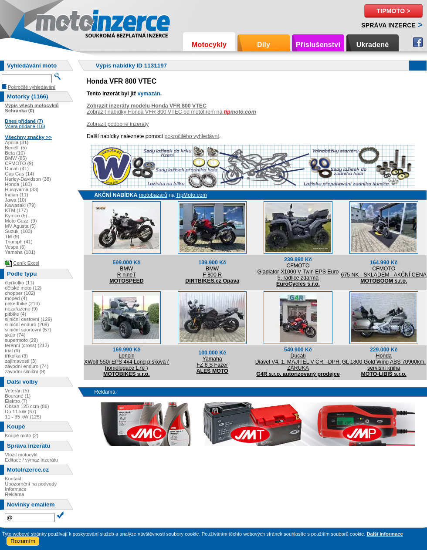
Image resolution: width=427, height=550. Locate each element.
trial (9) (12, 350)
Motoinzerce (54, 22)
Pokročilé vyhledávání (31, 87)
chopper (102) (20, 293)
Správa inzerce (388, 25)
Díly (263, 44)
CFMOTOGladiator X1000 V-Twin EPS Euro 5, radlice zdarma (298, 272)
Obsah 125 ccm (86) (27, 406)
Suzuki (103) (18, 231)
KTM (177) (16, 210)
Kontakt (13, 478)
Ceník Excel (26, 263)
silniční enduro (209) (27, 324)
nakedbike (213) (22, 303)
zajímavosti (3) (21, 361)
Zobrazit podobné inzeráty (118, 124)
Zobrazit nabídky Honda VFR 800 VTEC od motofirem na (171, 112)
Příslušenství (318, 44)
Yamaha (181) (20, 252)
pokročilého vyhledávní (192, 136)
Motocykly (209, 44)
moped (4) (16, 298)
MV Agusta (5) (20, 226)
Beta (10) (15, 152)
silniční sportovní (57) (28, 329)
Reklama (14, 494)
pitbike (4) (15, 314)
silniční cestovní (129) (28, 319)
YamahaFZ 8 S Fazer (212, 362)
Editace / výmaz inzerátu (31, 459)
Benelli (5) (16, 147)
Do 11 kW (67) (20, 411)
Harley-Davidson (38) (28, 179)
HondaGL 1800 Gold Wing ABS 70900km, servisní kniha (384, 362)
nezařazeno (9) (21, 308)
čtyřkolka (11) (19, 282)
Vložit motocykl (21, 454)
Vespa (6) (15, 247)
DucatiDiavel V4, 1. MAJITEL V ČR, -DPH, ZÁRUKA (298, 362)
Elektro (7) (16, 401)
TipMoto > (393, 10)
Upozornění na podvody (31, 483)
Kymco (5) (16, 215)
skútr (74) (15, 334)
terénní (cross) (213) (27, 345)
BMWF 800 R (212, 272)
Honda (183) (18, 184)
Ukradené (372, 44)
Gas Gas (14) (19, 173)
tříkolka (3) (16, 355)
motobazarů (153, 195)
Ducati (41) (17, 168)
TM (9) (12, 236)
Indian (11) (16, 194)
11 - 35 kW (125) (23, 416)
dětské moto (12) (23, 287)
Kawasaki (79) (20, 205)
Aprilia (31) (16, 142)
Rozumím (22, 541)
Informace (16, 489)
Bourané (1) (17, 395)
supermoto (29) (21, 340)
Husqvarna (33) (21, 189)
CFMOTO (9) (19, 163)
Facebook (418, 42)
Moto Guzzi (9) (21, 220)
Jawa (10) (15, 199)
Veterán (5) (17, 390)
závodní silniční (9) (25, 371)
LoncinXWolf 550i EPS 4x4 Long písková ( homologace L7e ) (126, 362)
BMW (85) (16, 158)
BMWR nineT (126, 272)
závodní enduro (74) (26, 366)
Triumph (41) (19, 241)
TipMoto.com (191, 195)
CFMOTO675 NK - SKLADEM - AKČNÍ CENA (384, 272)
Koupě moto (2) (21, 435)
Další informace (384, 534)
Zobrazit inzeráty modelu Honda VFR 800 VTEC (147, 106)
